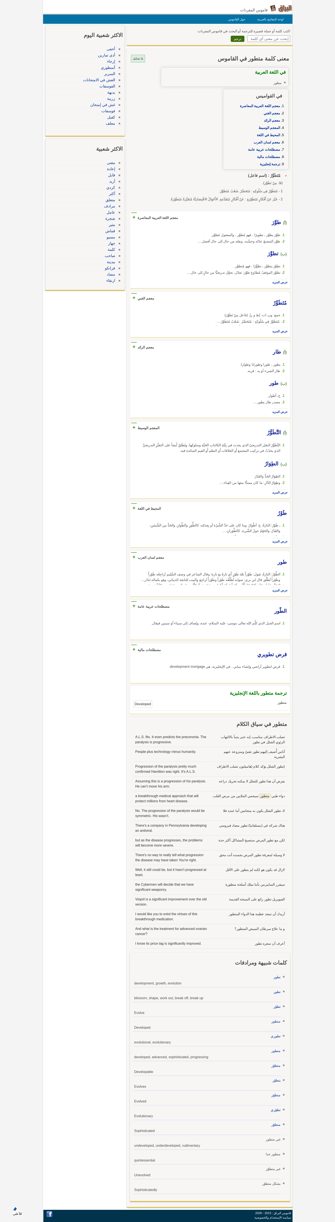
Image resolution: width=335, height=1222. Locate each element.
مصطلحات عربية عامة (263, 149)
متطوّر (274, 1065)
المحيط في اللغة (267, 135)
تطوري (274, 1036)
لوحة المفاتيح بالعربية (269, 19)
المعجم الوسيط (268, 128)
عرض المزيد (279, 282)
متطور (274, 1021)
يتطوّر (275, 1080)
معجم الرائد (271, 120)
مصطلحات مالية (267, 157)
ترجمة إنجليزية (269, 164)
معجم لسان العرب (266, 142)
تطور (275, 977)
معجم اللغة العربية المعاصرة (259, 106)
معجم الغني (271, 113)
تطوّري (274, 1110)
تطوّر (275, 1006)
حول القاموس (235, 19)
